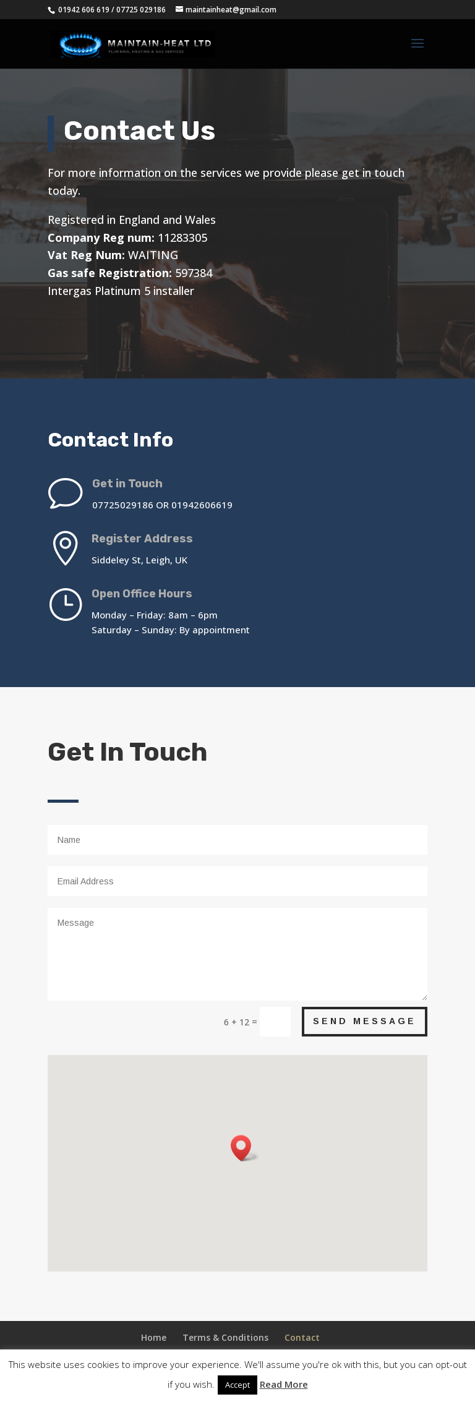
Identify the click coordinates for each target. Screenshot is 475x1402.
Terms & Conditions (225, 1337)
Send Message (364, 1021)
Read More (284, 1384)
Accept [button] (237, 1384)
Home (153, 1337)
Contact (302, 1337)
